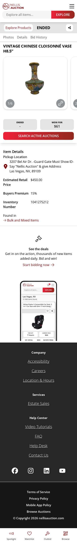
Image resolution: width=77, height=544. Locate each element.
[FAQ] (38, 436)
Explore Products (18, 28)
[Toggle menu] (72, 6)
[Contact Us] (38, 455)
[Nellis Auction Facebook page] (15, 471)
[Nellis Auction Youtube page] (62, 471)
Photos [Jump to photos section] (8, 37)
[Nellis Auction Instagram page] (31, 471)
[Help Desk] (38, 446)
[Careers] (39, 371)
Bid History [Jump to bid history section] (38, 37)
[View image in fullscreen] (60, 103)
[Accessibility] (38, 361)
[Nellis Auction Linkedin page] (46, 471)
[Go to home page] (13, 6)
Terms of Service (38, 492)
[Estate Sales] (38, 403)
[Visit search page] (65, 535)
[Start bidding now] (38, 264)
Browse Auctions (38, 511)
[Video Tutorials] (38, 426)
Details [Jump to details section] (22, 37)
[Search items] (28, 15)
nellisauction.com (51, 518)
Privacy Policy (38, 498)
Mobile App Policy (38, 505)
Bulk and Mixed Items (21, 220)
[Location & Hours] (38, 380)
